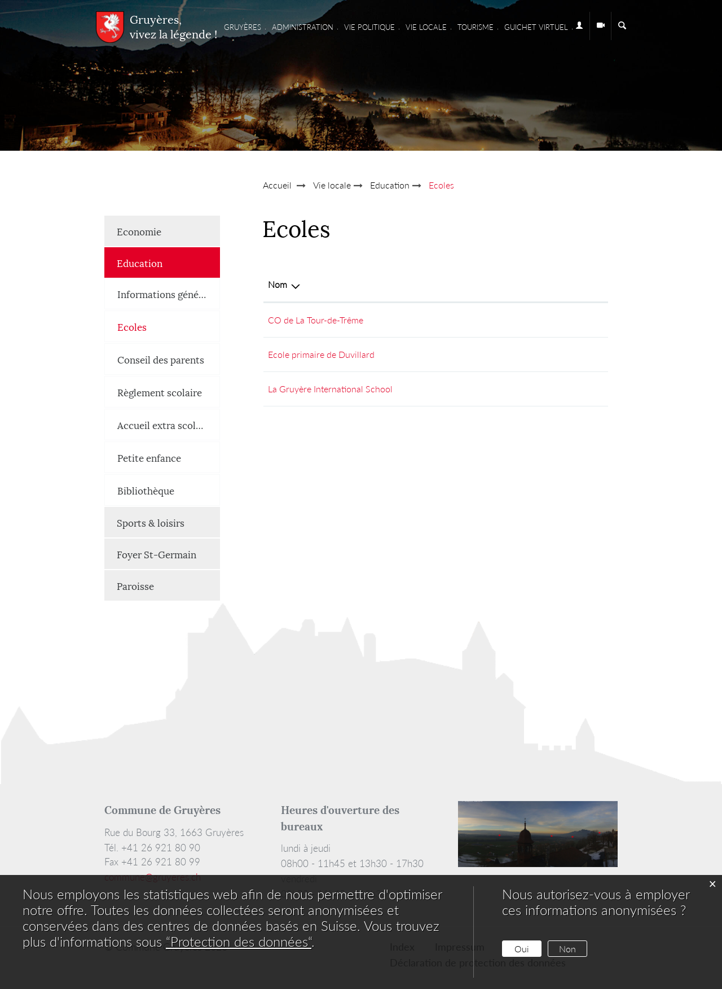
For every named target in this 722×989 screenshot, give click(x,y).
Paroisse (135, 585)
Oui (521, 948)
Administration (302, 27)
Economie (139, 231)
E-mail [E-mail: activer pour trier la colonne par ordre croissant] (482, 284)
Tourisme (475, 27)
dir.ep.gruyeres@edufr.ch (518, 354)
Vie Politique (369, 27)
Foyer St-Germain (156, 553)
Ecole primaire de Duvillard (321, 354)
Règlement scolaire (159, 391)
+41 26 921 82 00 (424, 388)
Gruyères (242, 27)
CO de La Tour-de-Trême (315, 319)
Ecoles (160, 326)
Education (139, 262)
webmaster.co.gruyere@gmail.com (537, 319)
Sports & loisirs (150, 522)
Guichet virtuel (536, 27)
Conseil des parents (160, 359)
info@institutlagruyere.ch (519, 388)
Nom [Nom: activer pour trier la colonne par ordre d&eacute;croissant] (277, 284)
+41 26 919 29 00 (424, 319)
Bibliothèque (145, 490)
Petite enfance (149, 457)
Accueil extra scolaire (165, 424)
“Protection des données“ (238, 941)
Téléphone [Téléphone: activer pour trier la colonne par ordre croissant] (409, 284)
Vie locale (426, 27)
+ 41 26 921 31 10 (425, 354)
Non (567, 948)
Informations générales (168, 293)
